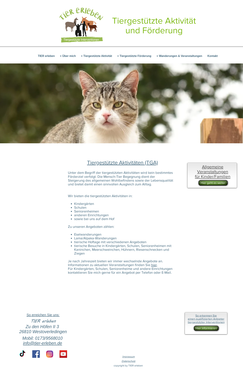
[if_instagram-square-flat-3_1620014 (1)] (49, 354)
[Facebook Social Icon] (36, 354)
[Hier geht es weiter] (213, 183)
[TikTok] (22, 354)
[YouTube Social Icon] (63, 354)
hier (154, 265)
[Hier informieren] (206, 328)
